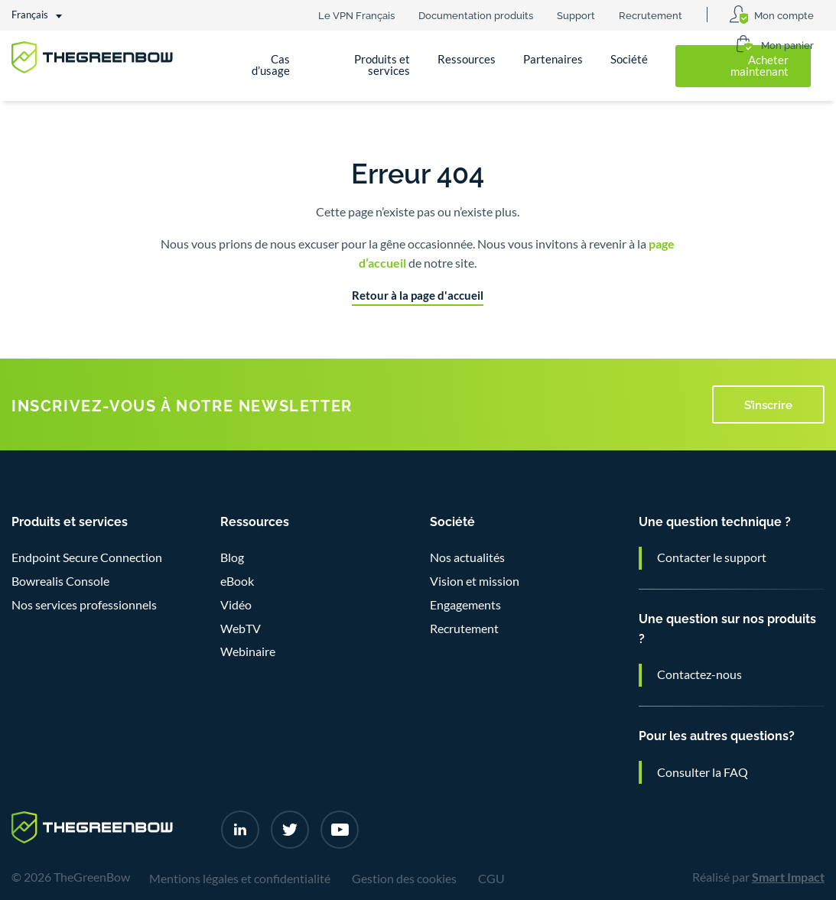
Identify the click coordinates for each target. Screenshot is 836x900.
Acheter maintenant (759, 66)
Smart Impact (788, 877)
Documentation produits (475, 14)
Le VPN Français (356, 14)
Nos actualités (467, 557)
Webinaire (247, 651)
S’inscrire (768, 403)
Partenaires (553, 59)
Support (576, 14)
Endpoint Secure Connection (86, 557)
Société (629, 59)
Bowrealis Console (60, 581)
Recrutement (650, 14)
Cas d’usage (271, 65)
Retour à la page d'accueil (417, 295)
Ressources (467, 59)
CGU (491, 878)
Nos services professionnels (84, 605)
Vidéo (236, 605)
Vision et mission (474, 581)
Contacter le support (711, 557)
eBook (237, 581)
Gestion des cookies (404, 878)
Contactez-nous (699, 674)
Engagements (465, 605)
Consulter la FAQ (702, 772)
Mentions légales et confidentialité (239, 878)
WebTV (240, 628)
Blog (232, 557)
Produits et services (382, 65)
